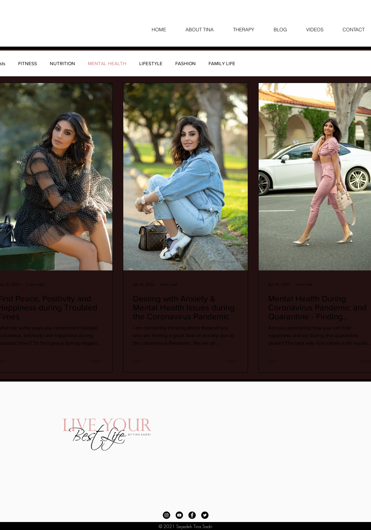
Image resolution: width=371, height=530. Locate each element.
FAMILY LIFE (221, 63)
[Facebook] (192, 515)
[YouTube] (179, 515)
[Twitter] (204, 515)
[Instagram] (166, 515)
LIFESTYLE (151, 63)
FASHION (185, 63)
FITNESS (27, 63)
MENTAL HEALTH (107, 63)
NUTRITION (62, 63)
